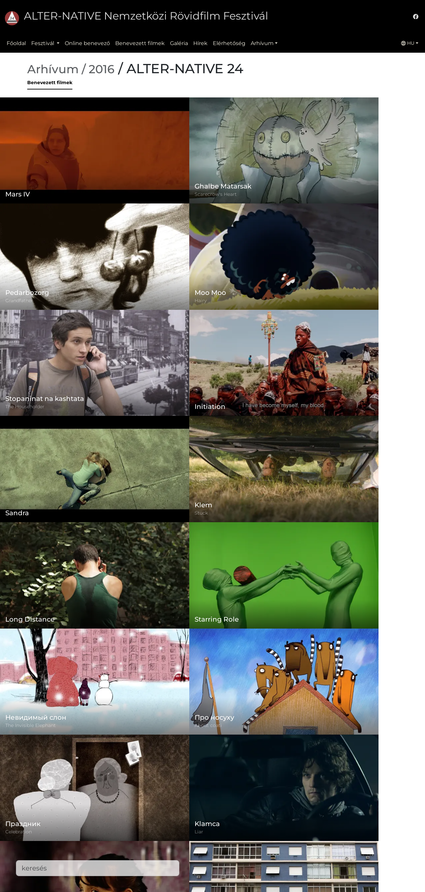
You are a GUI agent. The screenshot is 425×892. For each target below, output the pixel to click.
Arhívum (262, 43)
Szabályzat (160, 824)
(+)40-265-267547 (313, 832)
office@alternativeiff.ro (320, 845)
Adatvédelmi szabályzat (177, 837)
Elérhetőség (229, 43)
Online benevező (87, 43)
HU (407, 43)
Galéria (179, 43)
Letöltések (160, 877)
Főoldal (16, 43)
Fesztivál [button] (43, 43)
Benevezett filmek (140, 43)
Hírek (200, 43)
